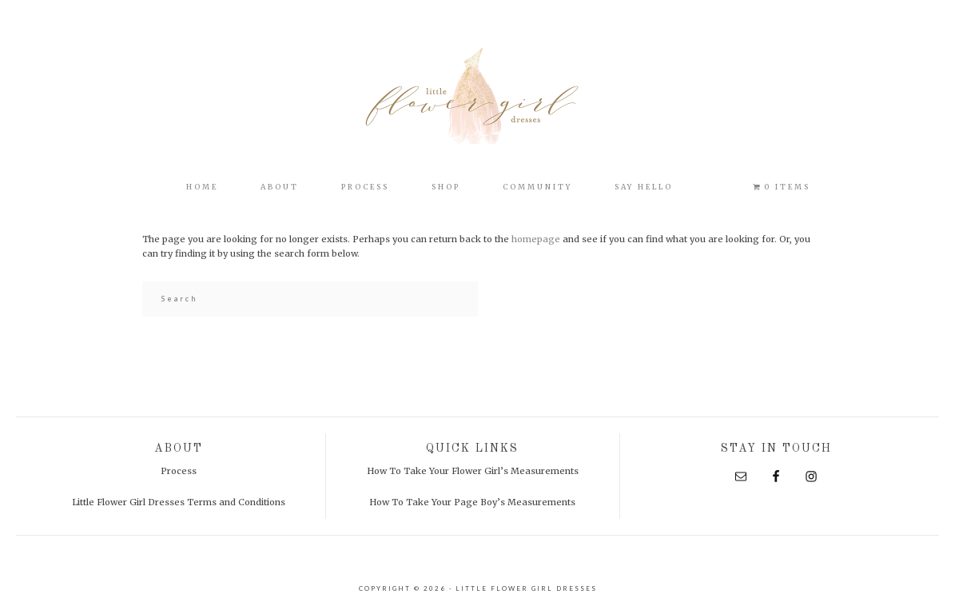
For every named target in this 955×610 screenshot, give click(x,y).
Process (179, 470)
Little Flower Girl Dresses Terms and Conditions (178, 502)
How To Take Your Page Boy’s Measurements (472, 502)
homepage (535, 239)
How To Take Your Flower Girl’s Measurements (473, 470)
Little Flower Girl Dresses (478, 96)
